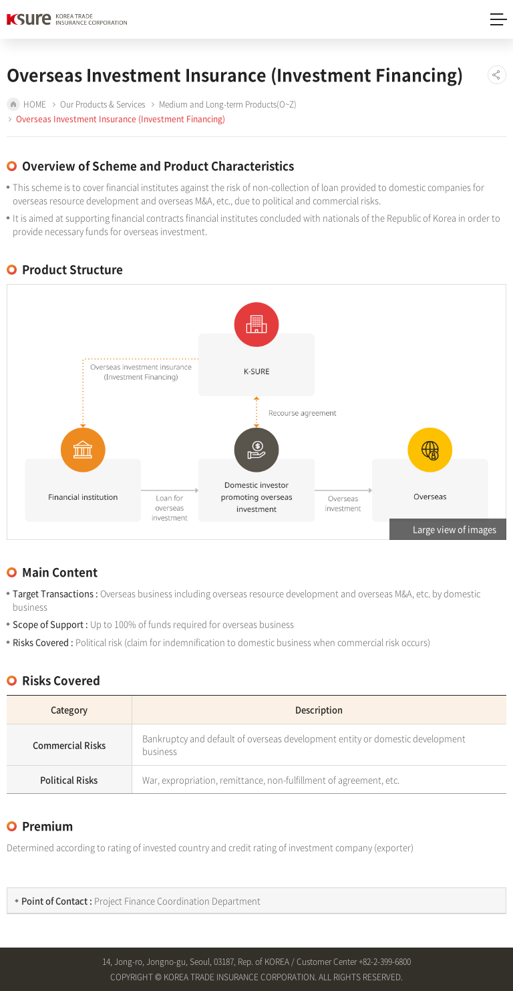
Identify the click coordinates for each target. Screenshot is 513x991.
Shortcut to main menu (0, 0)
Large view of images (454, 529)
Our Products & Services (102, 104)
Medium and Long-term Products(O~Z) (228, 104)
